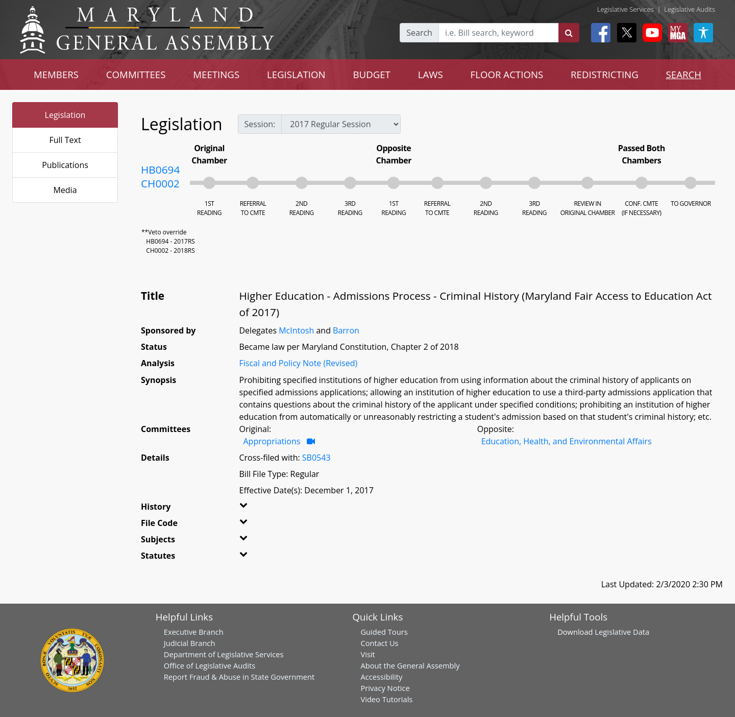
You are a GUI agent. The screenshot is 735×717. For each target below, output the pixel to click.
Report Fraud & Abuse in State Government (239, 677)
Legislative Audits (689, 9)
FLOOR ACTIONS (507, 74)
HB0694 (160, 169)
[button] (256, 508)
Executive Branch (194, 632)
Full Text (65, 140)
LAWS (430, 74)
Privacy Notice (384, 688)
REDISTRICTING (605, 74)
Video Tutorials (386, 699)
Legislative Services (625, 9)
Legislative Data (622, 632)
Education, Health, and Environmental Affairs (566, 441)
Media (65, 190)
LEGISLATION (296, 74)
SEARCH (683, 74)
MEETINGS (216, 74)
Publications (65, 165)
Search (419, 32)
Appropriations (272, 441)
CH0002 (160, 183)
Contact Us (379, 643)
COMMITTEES (136, 74)
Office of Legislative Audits (209, 665)
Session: (260, 124)
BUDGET (371, 74)
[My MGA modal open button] (676, 32)
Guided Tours (383, 632)
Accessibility (381, 677)
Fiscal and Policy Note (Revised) (298, 363)
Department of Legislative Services (224, 654)
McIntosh (296, 330)
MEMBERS (56, 74)
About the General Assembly (409, 665)
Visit (367, 654)
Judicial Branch (189, 643)
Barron (346, 330)
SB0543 (316, 457)
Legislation (65, 115)
